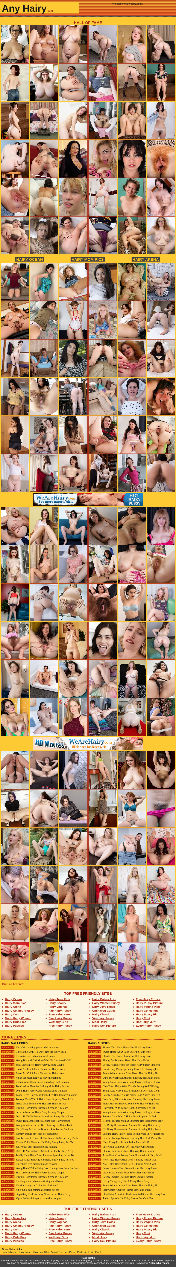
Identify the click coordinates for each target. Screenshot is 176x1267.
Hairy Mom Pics (88, 259)
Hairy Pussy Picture (149, 1003)
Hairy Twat (143, 1018)
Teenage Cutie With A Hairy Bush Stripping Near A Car (37, 1099)
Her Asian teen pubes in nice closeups (28, 1056)
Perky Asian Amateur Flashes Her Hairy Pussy (119, 1189)
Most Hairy (99, 1021)
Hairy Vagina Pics (148, 1006)
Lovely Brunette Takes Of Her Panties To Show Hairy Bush (39, 1138)
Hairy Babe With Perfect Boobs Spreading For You (122, 1108)
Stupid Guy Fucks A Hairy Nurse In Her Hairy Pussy (36, 1194)
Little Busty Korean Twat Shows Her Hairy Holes (121, 1172)
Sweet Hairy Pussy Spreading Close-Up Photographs (122, 1069)
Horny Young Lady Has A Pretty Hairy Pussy (119, 1181)
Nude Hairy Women (18, 1018)
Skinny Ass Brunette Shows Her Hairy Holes (118, 1060)
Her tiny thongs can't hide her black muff (29, 1133)
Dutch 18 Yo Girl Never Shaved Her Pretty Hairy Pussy (37, 1116)
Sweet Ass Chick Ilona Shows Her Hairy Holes (33, 1069)
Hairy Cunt (12, 1014)
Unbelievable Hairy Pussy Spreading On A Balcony (35, 1082)
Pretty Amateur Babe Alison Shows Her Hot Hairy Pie (123, 1103)
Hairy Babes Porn (104, 999)
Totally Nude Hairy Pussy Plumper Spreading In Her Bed (38, 1155)
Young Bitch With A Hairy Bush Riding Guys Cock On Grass (40, 1168)
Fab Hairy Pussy (60, 1010)
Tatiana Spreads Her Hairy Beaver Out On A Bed (121, 1198)
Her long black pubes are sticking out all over (32, 1181)
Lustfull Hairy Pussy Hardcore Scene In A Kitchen (34, 1108)
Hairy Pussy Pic (146, 1014)
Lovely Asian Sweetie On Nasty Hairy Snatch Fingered (124, 1064)
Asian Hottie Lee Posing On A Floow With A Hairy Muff (125, 1155)
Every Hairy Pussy (148, 1025)
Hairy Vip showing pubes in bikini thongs (30, 1047)
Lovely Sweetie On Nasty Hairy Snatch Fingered (121, 1177)
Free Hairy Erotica (148, 999)
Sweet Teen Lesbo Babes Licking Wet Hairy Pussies (35, 1120)
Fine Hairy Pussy (60, 1018)
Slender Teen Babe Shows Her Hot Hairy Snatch (120, 1047)
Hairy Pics (94, 1252)
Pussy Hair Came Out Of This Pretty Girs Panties (121, 1146)
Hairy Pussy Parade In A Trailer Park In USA (119, 1142)
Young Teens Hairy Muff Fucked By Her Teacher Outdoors (39, 1095)
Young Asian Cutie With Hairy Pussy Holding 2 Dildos (124, 1082)
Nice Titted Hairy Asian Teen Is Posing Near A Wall (122, 1159)
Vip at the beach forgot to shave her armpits (31, 1077)
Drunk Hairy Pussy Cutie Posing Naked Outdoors (34, 1090)
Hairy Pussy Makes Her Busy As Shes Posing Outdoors (37, 1129)
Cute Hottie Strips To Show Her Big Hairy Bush (33, 1051)
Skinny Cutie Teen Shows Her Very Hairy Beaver (121, 1151)
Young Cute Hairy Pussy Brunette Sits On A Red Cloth (124, 1090)
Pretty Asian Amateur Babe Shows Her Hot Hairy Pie (123, 1073)
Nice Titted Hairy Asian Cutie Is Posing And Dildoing (123, 1086)
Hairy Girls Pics (15, 1021)
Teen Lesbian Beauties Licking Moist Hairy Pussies (35, 1086)
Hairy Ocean (29, 259)
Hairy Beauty (57, 1003)
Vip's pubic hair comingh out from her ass (30, 1189)
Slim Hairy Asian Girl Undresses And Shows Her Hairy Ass (126, 1194)
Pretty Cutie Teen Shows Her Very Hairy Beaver (33, 1103)
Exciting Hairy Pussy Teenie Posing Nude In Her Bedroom (126, 1133)
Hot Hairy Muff (146, 1021)
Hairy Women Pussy (106, 1003)
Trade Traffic (88, 1258)
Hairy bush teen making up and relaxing (29, 1146)
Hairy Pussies (14, 1025)
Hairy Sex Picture (104, 1025)
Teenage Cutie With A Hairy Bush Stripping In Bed (122, 1116)
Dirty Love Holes (103, 1006)
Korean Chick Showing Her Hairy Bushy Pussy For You (37, 1142)
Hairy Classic (101, 1014)
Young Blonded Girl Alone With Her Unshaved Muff (36, 1060)
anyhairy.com (161, 1263)
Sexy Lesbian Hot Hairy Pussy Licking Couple (32, 1064)
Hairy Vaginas (58, 1006)
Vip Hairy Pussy (103, 1018)
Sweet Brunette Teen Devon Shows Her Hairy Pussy (122, 1168)
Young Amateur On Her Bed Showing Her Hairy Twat (36, 1125)
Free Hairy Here (59, 1014)
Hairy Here (38, 1252)
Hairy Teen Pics (59, 999)
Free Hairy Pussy (60, 1025)
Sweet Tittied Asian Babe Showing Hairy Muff (119, 1051)
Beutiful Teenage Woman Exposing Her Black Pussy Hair (125, 1120)
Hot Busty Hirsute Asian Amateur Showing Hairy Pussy (124, 1125)
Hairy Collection (147, 1010)
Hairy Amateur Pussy (19, 1010)
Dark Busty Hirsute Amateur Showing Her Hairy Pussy (124, 1077)
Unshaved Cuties (104, 1010)
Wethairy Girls (58, 1021)
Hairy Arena (146, 259)
